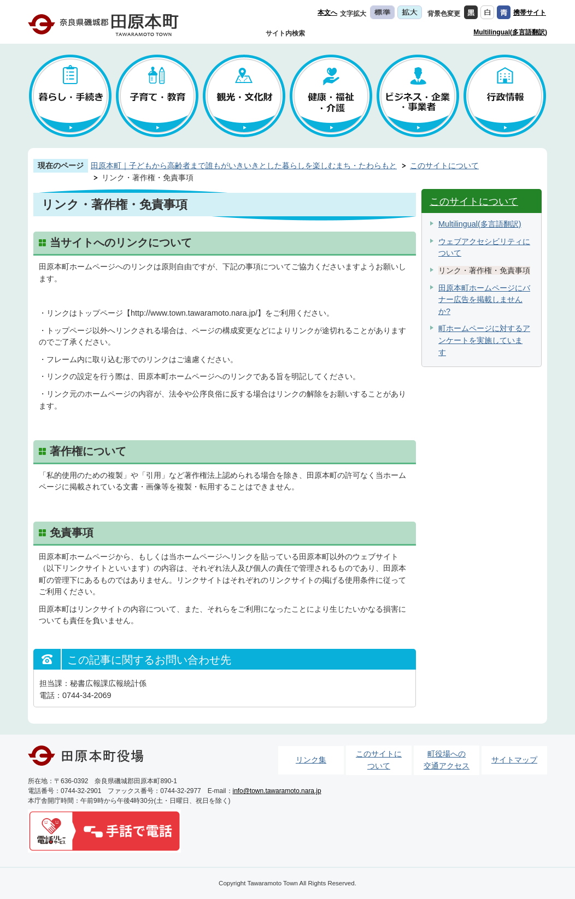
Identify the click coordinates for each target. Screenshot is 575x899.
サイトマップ (514, 759)
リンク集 (311, 759)
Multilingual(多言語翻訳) (510, 32)
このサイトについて (444, 165)
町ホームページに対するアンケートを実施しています (484, 340)
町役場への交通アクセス (447, 759)
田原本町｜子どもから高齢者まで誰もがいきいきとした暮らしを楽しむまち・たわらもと (244, 165)
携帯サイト (529, 12)
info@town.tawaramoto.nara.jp (277, 791)
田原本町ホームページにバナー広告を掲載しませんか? (484, 299)
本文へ (327, 12)
